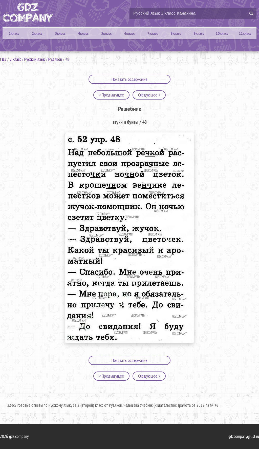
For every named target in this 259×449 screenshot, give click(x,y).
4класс (83, 33)
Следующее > (149, 95)
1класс (14, 33)
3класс (60, 33)
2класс (37, 33)
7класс (152, 33)
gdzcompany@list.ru (243, 436)
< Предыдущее (111, 95)
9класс (198, 33)
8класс (175, 33)
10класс (222, 33)
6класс (129, 33)
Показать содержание (129, 79)
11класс (245, 33)
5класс (106, 33)
